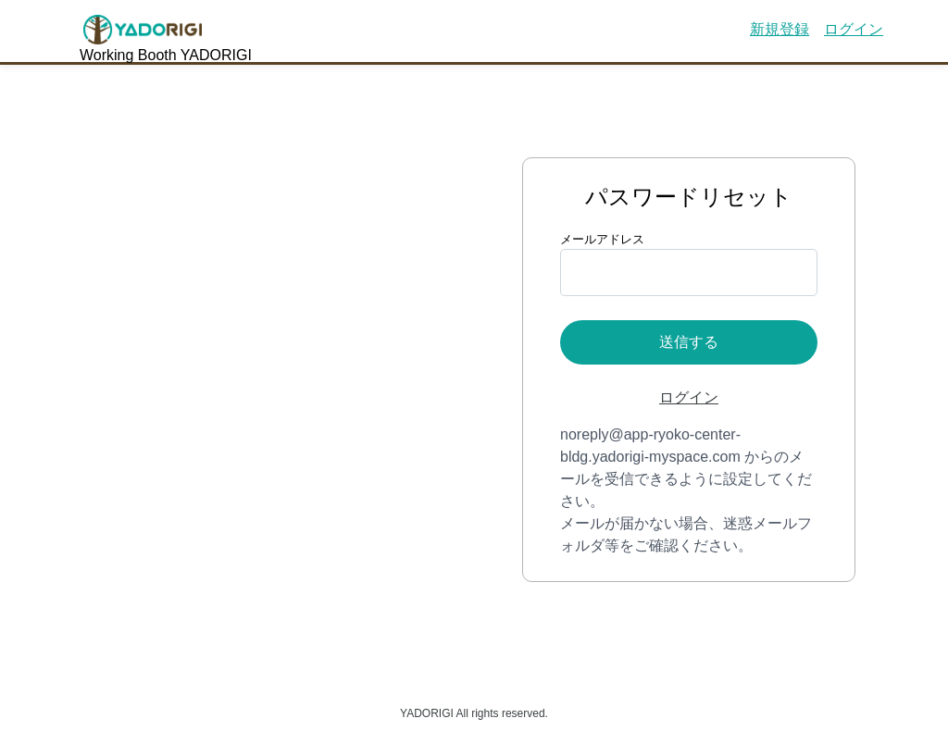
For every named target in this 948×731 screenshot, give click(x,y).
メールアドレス (602, 239)
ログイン (853, 29)
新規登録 (779, 29)
